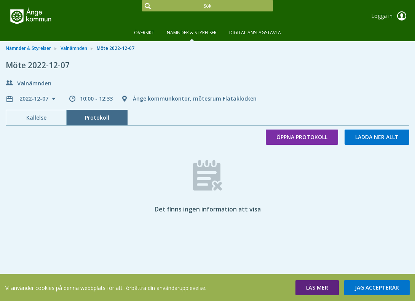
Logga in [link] (390, 16)
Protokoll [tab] (97, 117)
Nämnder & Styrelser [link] (28, 48)
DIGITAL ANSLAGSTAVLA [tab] (255, 32)
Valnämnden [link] (74, 48)
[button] (317, 287)
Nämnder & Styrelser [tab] (192, 32)
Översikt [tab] (144, 32)
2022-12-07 (34, 98)
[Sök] (207, 5)
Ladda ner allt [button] (377, 137)
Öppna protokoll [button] (301, 137)
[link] (44, 17)
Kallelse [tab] (36, 117)
